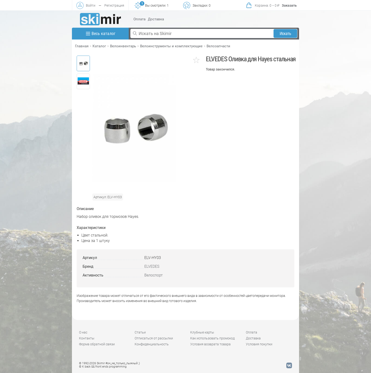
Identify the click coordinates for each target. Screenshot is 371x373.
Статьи (140, 332)
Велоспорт (153, 275)
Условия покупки (259, 344)
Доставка (156, 19)
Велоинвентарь (123, 46)
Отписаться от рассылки (154, 338)
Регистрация (114, 5)
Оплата (139, 19)
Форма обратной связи (97, 344)
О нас (83, 332)
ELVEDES (151, 266)
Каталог (99, 46)
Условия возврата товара (210, 344)
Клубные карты (202, 332)
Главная (81, 46)
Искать (285, 33)
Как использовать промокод (212, 338)
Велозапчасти (218, 46)
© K (103, 366)
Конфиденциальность (152, 344)
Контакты (86, 338)
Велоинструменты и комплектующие (171, 46)
